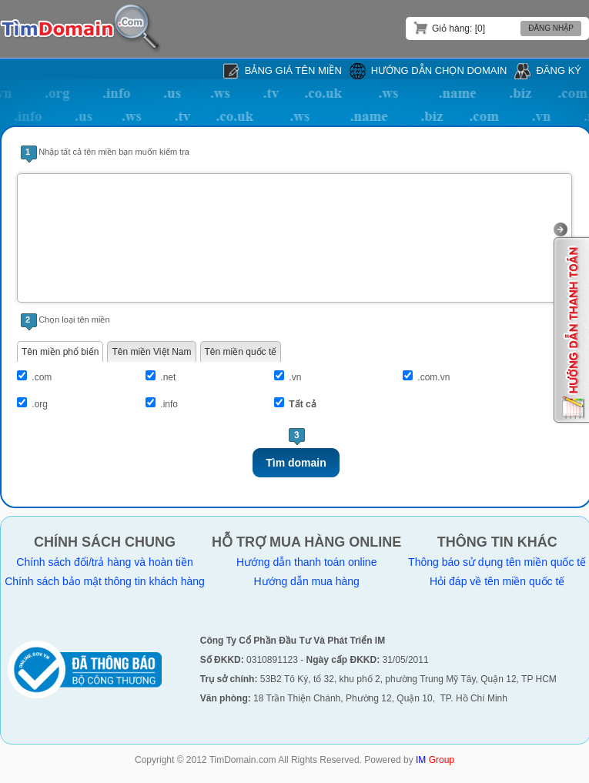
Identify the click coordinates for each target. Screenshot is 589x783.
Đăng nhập (551, 28)
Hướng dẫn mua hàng (307, 581)
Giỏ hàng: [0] (449, 28)
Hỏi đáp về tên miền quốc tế (497, 581)
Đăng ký (558, 70)
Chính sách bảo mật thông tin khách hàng (105, 581)
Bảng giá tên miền (293, 70)
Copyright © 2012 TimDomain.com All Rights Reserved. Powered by (294, 760)
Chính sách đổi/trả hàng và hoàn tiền (104, 562)
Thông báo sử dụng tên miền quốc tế (497, 562)
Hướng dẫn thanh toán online (306, 562)
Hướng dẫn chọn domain (439, 70)
